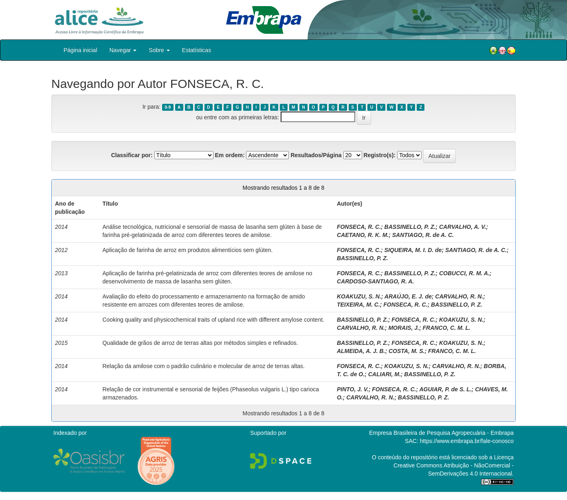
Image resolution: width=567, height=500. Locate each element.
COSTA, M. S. (406, 351)
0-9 (168, 107)
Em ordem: (229, 155)
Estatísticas (196, 50)
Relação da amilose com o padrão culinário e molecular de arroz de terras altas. (203, 366)
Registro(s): (379, 155)
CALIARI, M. (384, 374)
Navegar (123, 50)
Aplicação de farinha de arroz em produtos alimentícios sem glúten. (187, 250)
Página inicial (80, 50)
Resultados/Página (315, 155)
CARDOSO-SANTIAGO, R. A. (375, 281)
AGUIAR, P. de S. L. (445, 389)
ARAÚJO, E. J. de (408, 296)
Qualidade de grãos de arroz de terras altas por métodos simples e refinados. (200, 343)
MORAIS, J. (403, 328)
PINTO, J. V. (353, 389)
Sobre (159, 50)
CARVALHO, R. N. (459, 296)
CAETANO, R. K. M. (363, 235)
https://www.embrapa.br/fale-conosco (467, 441)
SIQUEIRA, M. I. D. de (413, 250)
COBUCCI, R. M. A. (464, 273)
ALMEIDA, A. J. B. (361, 351)
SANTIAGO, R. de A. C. (423, 235)
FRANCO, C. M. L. (446, 328)
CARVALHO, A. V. (462, 227)
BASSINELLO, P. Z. (410, 227)
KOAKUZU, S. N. (359, 296)
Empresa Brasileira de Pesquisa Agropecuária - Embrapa (441, 433)
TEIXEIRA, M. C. (358, 304)
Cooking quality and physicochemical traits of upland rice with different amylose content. (213, 319)
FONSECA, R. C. (359, 227)
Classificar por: (132, 155)
